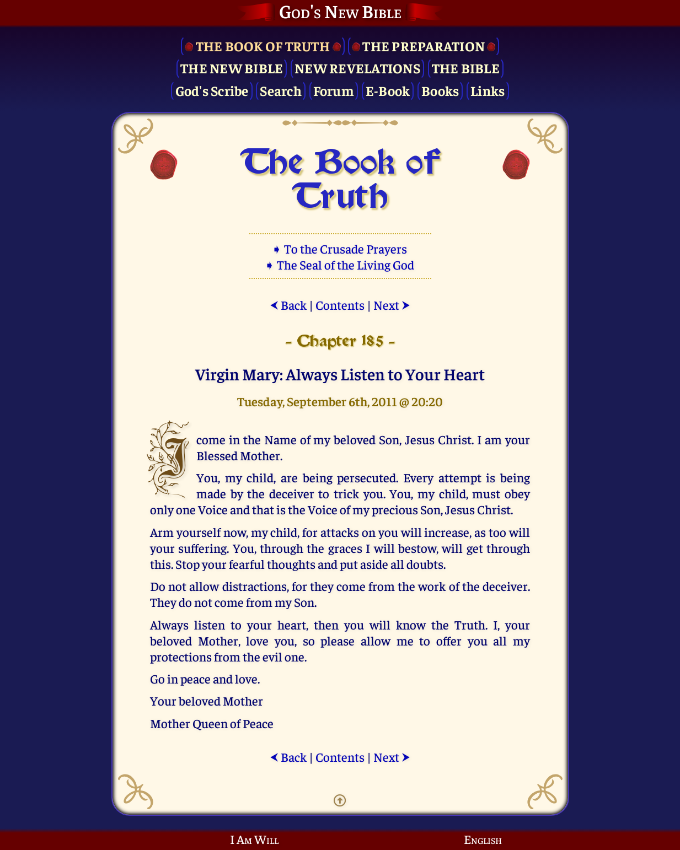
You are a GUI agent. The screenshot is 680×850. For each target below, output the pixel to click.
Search (281, 90)
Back (288, 305)
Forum (333, 90)
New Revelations (357, 67)
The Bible (466, 67)
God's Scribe (212, 90)
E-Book (388, 90)
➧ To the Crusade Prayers (340, 248)
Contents (340, 305)
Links (487, 90)
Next (391, 305)
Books (440, 90)
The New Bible (231, 67)
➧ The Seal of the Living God (340, 264)
